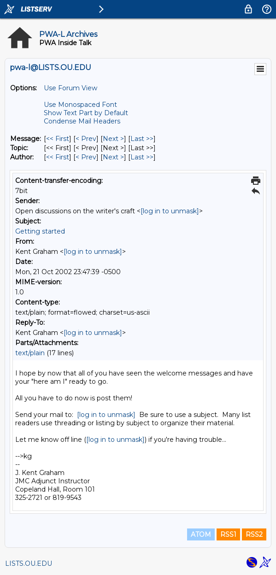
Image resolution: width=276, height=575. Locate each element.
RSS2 (254, 534)
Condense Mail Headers (82, 121)
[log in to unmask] (170, 211)
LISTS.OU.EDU (28, 563)
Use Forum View (70, 88)
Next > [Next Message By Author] (113, 157)
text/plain (30, 353)
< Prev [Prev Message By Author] (86, 157)
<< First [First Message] (57, 139)
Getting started (40, 231)
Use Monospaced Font (80, 104)
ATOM (201, 534)
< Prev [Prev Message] (86, 139)
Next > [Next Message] (113, 139)
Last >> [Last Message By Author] (141, 157)
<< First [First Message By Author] (57, 157)
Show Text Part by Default (86, 113)
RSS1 (228, 534)
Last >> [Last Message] (141, 139)
